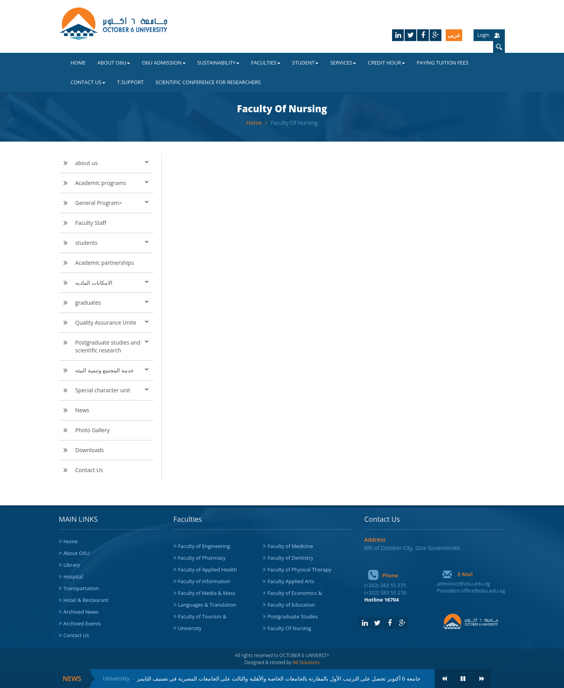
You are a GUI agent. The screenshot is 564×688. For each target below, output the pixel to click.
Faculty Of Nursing (294, 122)
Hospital (73, 576)
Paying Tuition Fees (442, 62)
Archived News (81, 611)
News (82, 410)
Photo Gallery (92, 430)
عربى (454, 35)
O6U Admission (163, 62)
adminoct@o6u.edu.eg (463, 583)
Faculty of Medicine (290, 546)
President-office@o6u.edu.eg (471, 590)
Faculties (265, 62)
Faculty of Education (291, 604)
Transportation (81, 588)
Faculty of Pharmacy (202, 557)
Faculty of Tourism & (202, 616)
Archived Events (82, 623)
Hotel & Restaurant (85, 600)
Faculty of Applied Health (207, 569)
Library (71, 564)
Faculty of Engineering (204, 546)
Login (483, 35)
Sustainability (218, 62)
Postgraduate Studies (293, 616)
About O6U (114, 62)
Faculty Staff (90, 222)
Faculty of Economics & (295, 592)
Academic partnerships (104, 262)
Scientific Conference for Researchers (208, 82)
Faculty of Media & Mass (206, 592)
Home (78, 62)
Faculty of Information (204, 581)
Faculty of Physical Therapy (299, 569)
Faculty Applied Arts (291, 581)
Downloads (89, 450)
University (189, 628)
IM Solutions (306, 662)
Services (343, 62)
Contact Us (87, 82)
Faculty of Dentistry (290, 557)
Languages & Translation (207, 604)
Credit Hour (386, 62)
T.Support (130, 82)
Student (305, 62)
